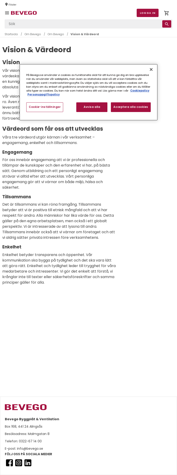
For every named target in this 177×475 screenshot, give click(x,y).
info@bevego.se (29, 448)
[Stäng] (151, 69)
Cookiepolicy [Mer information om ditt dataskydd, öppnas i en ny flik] (139, 90)
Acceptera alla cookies (130, 107)
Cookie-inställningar (45, 107)
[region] (88, 92)
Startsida (11, 34)
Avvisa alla (92, 107)
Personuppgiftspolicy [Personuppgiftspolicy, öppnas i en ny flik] (43, 94)
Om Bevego (32, 34)
